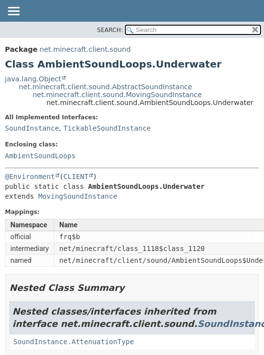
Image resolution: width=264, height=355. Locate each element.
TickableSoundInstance (107, 128)
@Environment (30, 176)
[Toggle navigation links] (13, 12)
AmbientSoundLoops (40, 156)
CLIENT (76, 176)
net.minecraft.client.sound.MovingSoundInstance (117, 95)
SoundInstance (32, 128)
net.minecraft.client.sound (85, 49)
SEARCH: (110, 30)
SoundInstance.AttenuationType (73, 342)
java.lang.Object (33, 79)
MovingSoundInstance (77, 196)
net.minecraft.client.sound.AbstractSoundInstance (105, 87)
